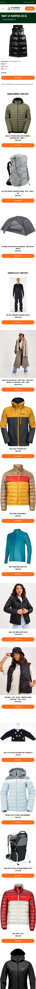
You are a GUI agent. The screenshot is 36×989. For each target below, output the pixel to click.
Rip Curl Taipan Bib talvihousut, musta (18, 315)
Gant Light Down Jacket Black (18, 632)
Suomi (4, 2)
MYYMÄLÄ (30, 8)
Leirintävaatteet (12, 61)
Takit (19, 61)
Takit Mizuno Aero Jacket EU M (18, 567)
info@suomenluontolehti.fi (28, 2)
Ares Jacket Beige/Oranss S (18, 513)
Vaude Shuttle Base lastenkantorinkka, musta (18, 868)
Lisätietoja (18, 77)
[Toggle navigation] (3, 8)
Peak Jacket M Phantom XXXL (18, 449)
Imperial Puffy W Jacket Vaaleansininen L (18, 815)
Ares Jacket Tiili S (18, 933)
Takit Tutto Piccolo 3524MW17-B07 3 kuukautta (18, 752)
